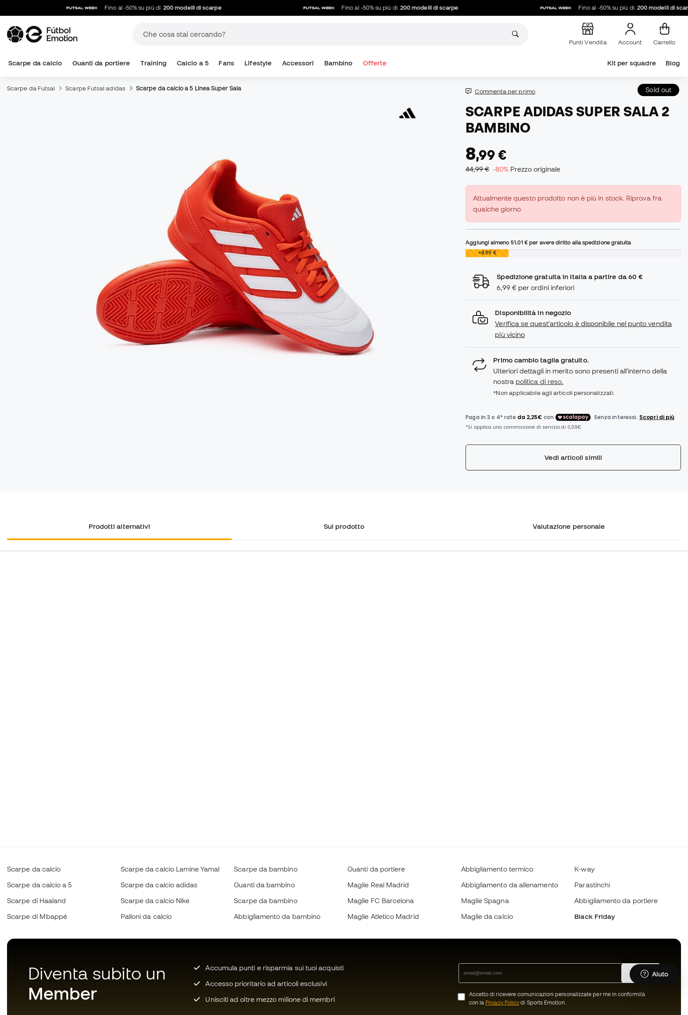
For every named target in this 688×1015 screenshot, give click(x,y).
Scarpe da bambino (265, 869)
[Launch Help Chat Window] (654, 974)
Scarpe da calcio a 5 (39, 885)
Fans (226, 63)
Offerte (375, 63)
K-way (584, 869)
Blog (673, 63)
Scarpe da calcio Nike (155, 900)
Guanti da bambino (264, 885)
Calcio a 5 (192, 63)
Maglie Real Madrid (378, 885)
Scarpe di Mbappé (37, 916)
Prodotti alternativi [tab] (119, 526)
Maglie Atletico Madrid (383, 916)
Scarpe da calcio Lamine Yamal (170, 869)
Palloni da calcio (146, 916)
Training (153, 63)
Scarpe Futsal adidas (95, 88)
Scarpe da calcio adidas (159, 885)
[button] (573, 323)
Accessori (298, 63)
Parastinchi (592, 885)
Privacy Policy (502, 1002)
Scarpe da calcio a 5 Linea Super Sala (188, 88)
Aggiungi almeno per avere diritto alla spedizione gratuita (548, 242)
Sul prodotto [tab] (344, 526)
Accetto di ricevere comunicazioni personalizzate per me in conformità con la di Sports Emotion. (557, 998)
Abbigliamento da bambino (277, 916)
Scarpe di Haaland (36, 900)
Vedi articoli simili (573, 457)
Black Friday (594, 916)
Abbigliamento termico (497, 869)
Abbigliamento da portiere (616, 900)
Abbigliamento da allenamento (509, 885)
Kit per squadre (631, 63)
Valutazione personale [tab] (569, 526)
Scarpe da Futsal (31, 88)
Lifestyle (258, 63)
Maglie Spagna (485, 900)
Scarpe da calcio (35, 63)
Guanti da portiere (101, 63)
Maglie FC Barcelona (381, 900)
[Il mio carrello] (664, 34)
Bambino (338, 63)
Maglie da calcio (487, 916)
